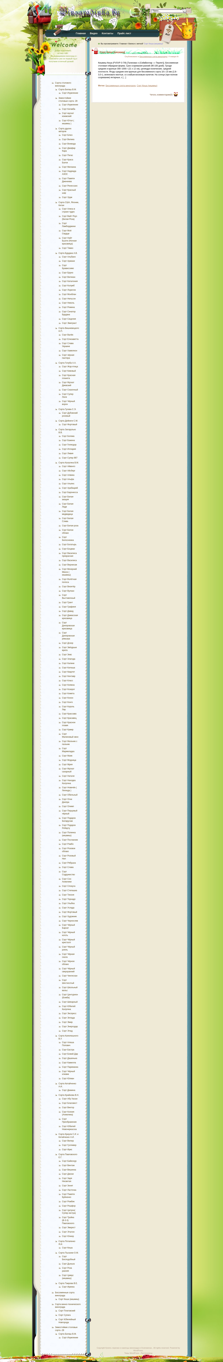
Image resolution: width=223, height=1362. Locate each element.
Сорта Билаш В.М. (67, 89)
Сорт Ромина (68, 307)
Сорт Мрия (67, 764)
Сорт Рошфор (69, 1206)
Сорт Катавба (68, 109)
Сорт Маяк (67, 756)
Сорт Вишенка (69, 1170)
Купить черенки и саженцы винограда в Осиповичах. (128, 1348)
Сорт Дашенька (69, 1058)
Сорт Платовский (67, 1310)
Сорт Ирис (67, 1149)
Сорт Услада (68, 907)
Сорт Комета (68, 693)
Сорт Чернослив (70, 921)
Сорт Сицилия (69, 319)
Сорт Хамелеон (69, 350)
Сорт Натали (68, 776)
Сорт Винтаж (68, 1165)
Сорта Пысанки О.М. (69, 1253)
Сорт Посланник (70, 840)
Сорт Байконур (69, 1161)
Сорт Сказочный (70, 390)
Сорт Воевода (69, 144)
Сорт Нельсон (69, 298)
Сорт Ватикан (68, 277)
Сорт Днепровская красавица (68, 625)
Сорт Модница (69, 760)
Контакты (107, 33)
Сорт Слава (68, 867)
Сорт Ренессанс (70, 186)
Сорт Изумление (70, 93)
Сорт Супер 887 (69, 458)
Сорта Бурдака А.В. (68, 253)
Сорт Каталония (70, 281)
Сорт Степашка (69, 890)
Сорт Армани (68, 261)
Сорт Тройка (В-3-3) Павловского (68, 1220)
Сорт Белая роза (70, 525)
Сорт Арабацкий (70, 488)
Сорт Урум (67, 197)
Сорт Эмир (67, 1022)
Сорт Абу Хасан (70, 1099)
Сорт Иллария (69, 449)
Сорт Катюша (68, 667)
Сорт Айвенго (68, 466)
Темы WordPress (131, 1353)
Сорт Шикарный (70, 1002)
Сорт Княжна (68, 685)
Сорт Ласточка (69, 1190)
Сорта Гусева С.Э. (67, 409)
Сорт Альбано (69, 257)
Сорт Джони (68, 1174)
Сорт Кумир (67, 729)
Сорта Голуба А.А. (67, 363)
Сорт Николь (68, 303)
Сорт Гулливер (69, 1145)
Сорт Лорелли (69, 290)
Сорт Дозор (67, 643)
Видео (94, 33)
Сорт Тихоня (68, 895)
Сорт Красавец (69, 718)
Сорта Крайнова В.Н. (69, 1095)
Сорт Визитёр (68, 586)
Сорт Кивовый (69, 371)
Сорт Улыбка (68, 903)
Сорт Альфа (68, 479)
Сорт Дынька (68, 1264)
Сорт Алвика (68, 475)
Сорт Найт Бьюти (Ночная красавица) (69, 241)
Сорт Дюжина (68, 1090)
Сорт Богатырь (69, 544)
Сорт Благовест (69, 1103)
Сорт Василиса (69, 560)
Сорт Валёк (67, 335)
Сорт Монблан (69, 294)
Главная (81, 33)
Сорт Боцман (68, 549)
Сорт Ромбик (68, 1201)
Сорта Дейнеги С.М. (68, 421)
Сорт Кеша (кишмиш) (69, 1299)
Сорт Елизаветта (70, 339)
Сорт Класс (67, 680)
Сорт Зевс (67, 654)
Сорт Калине (68, 663)
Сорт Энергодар (70, 1026)
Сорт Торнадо (68, 899)
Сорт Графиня (69, 607)
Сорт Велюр (68, 1141)
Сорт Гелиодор (69, 444)
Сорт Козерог (68, 689)
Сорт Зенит (67, 1185)
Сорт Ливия (67, 453)
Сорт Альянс (68, 483)
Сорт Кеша (67, 1248)
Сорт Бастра (68, 1049)
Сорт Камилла (69, 1062)
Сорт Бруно (67, 272)
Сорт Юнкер (68, 1236)
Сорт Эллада (68, 1018)
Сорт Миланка (69, 167)
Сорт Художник (69, 916)
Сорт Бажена (68, 440)
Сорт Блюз (67, 135)
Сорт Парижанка (70, 1067)
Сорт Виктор (68, 1107)
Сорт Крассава (69, 713)
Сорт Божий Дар (70, 1054)
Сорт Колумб (68, 285)
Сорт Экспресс (69, 1013)
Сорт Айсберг (68, 470)
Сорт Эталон (68, 1232)
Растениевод (146, 1353)
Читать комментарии (161, 95)
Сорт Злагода (68, 659)
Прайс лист (124, 33)
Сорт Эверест (68, 1227)
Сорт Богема (68, 436)
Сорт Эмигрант (69, 323)
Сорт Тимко (67, 248)
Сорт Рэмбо (68, 844)
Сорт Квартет (68, 672)
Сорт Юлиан (68, 1078)
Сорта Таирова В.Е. (68, 1283)
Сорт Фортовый (69, 424)
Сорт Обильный (70, 795)
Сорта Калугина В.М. (69, 462)
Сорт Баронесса (70, 492)
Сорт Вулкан (68, 591)
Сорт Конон (67, 698)
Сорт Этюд (67, 1031)
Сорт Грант (67, 602)
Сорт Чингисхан (69, 976)
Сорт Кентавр (68, 676)
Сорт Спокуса (68, 886)
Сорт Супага (65, 1315)
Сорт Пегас (67, 155)
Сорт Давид (67, 611)
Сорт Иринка (68, 1287)
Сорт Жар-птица (70, 366)
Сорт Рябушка (69, 863)
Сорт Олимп (68, 806)
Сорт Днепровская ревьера (68, 636)
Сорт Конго (67, 702)
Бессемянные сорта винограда (153, 56)
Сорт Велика (68, 139)
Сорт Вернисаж (69, 565)
